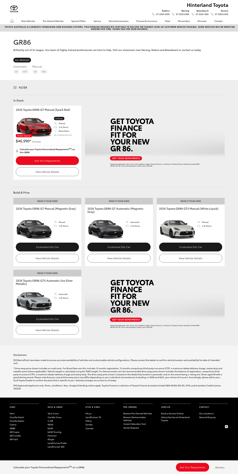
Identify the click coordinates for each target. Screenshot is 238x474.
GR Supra (14, 431)
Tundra (89, 424)
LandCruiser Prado (57, 443)
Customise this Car (47, 247)
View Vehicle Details (47, 171)
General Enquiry (207, 417)
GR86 (12, 428)
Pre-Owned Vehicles (53, 20)
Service (97, 20)
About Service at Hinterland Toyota (175, 419)
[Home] (12, 21)
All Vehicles (22, 60)
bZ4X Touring (54, 431)
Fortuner (52, 435)
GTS (25, 71)
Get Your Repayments (47, 160)
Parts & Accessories (119, 20)
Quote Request (131, 427)
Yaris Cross (53, 413)
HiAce (88, 420)
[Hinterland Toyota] (14, 8)
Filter (23, 87)
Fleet (167, 20)
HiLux (88, 413)
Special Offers (78, 20)
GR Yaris (14, 439)
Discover (202, 20)
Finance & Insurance (146, 20)
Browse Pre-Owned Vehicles (137, 413)
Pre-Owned (130, 407)
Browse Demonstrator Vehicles (134, 419)
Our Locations (206, 413)
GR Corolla (15, 435)
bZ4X (50, 428)
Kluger (51, 439)
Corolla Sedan (17, 420)
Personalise (184, 20)
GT (16, 71)
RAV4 (50, 424)
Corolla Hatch (17, 417)
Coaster (89, 428)
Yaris (12, 413)
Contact (218, 20)
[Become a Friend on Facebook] (201, 426)
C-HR (50, 420)
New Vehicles (28, 20)
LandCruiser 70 (93, 417)
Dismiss (219, 467)
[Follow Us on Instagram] (226, 426)
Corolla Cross (55, 417)
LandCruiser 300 (56, 446)
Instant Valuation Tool (134, 423)
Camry (13, 424)
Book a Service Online (172, 413)
